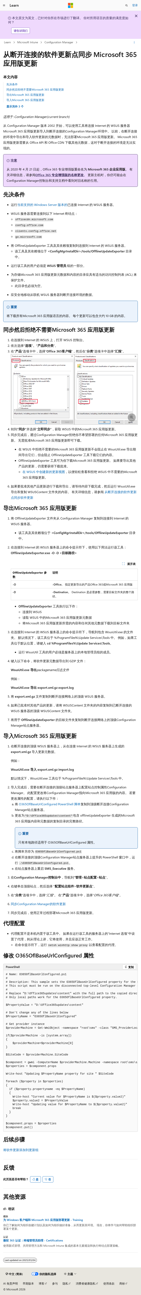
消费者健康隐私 (85, 1283)
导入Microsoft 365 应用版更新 (25, 100)
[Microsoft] (70, 5)
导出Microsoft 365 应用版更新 (25, 95)
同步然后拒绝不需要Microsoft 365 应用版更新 (35, 89)
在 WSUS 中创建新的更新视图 (43, 472)
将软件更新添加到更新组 (21, 1150)
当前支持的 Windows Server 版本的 (42, 204)
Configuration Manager (59, 42)
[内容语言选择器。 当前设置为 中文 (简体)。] (14, 1274)
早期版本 (28, 1283)
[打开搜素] (127, 5)
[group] (70, 1051)
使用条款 (109, 1283)
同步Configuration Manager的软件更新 (38, 904)
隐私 (65, 1283)
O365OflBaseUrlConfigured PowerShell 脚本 (50, 804)
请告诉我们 (21, 31)
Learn (7, 42)
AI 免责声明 (10, 1283)
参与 (55, 1283)
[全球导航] (4, 5)
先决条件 (12, 84)
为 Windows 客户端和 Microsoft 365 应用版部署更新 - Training (43, 1220)
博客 (41, 1283)
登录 (135, 5)
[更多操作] (134, 42)
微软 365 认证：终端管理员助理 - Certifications (33, 1240)
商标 (122, 1283)
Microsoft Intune (27, 42)
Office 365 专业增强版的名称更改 (60, 175)
